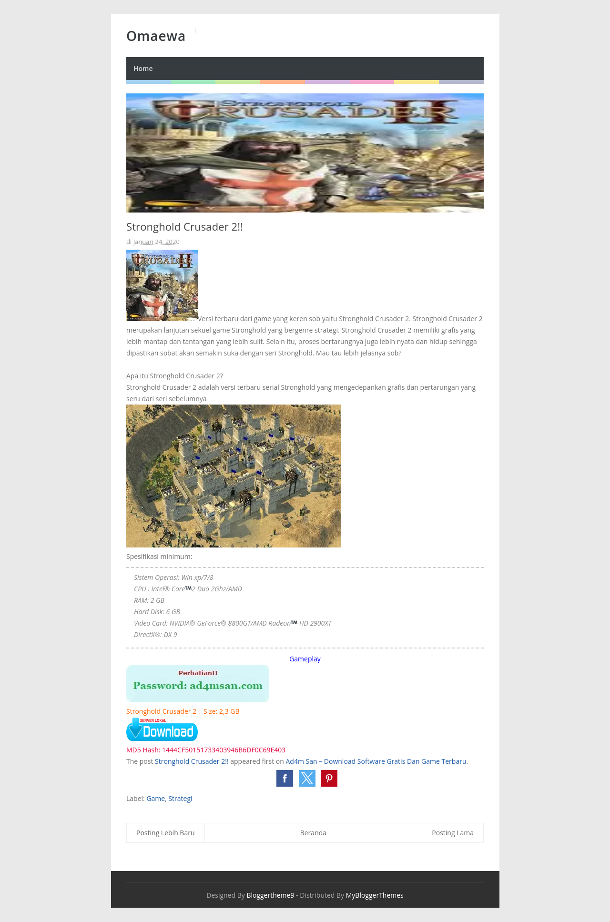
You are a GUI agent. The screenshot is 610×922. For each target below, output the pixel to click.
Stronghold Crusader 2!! (192, 761)
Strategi (180, 798)
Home (143, 68)
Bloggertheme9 (270, 895)
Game (155, 798)
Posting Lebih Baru (165, 832)
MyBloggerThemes (375, 895)
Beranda (313, 832)
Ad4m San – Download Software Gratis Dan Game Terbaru (376, 761)
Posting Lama (453, 832)
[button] (284, 778)
